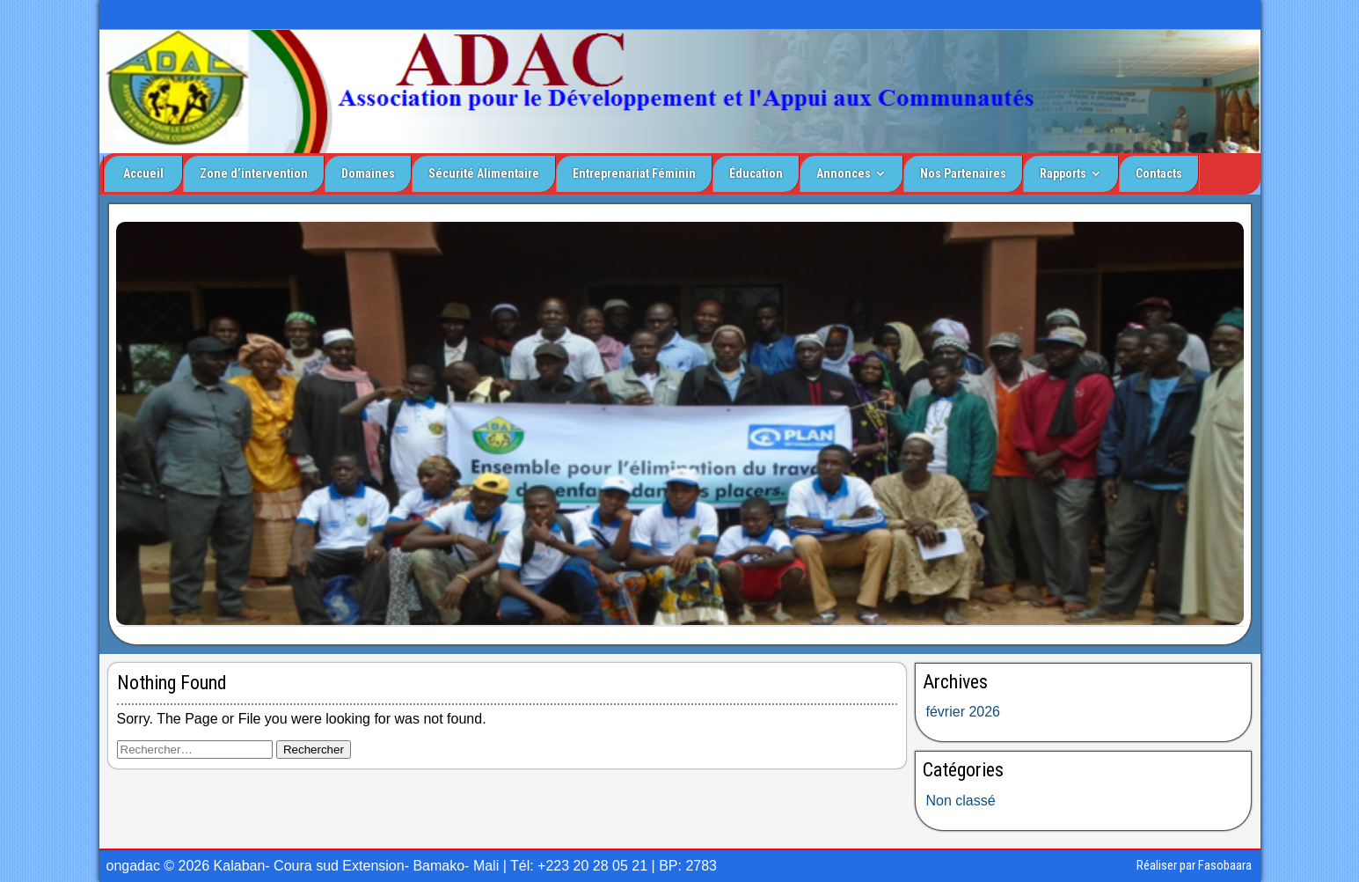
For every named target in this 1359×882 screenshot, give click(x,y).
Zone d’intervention (254, 173)
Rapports (1063, 173)
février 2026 (963, 711)
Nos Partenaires (963, 173)
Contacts (1159, 173)
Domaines (368, 173)
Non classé (961, 800)
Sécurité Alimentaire (483, 173)
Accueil (143, 173)
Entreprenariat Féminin (634, 173)
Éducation (756, 173)
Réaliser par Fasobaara (1194, 865)
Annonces (843, 173)
